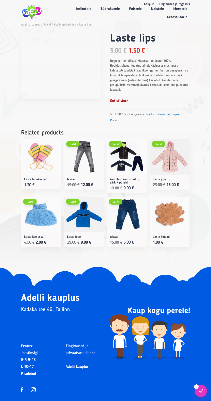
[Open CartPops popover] (201, 391)
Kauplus (149, 4)
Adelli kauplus (77, 367)
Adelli (24, 24)
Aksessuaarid (177, 17)
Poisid (47, 24)
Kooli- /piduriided (65, 24)
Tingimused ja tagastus (174, 4)
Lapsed (35, 24)
